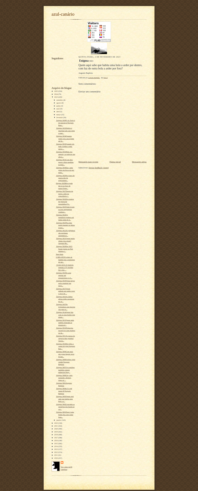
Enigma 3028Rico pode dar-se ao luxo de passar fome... (64, 185)
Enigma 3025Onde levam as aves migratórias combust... (65, 209)
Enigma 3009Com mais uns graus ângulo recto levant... (65, 354)
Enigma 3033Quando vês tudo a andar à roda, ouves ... (65, 146)
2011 (56, 455)
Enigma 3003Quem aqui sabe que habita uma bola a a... (65, 398)
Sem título (59, 254)
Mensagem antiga (139, 162)
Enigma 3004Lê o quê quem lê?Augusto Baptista (64, 391)
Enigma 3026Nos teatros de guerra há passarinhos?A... (65, 201)
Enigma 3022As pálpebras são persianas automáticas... (65, 233)
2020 (56, 429)
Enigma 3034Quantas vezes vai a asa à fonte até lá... (65, 138)
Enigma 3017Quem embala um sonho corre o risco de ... (65, 291)
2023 (56, 97)
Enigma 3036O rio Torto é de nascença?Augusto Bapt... (65, 122)
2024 (56, 94)
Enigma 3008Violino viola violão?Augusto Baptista (65, 362)
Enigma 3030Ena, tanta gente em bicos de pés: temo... (65, 170)
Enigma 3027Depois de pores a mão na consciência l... (64, 193)
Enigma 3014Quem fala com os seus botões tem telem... (65, 314)
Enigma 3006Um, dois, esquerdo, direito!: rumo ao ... (64, 377)
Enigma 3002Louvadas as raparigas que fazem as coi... (65, 406)
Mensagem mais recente (88, 162)
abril (58, 111)
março (58, 115)
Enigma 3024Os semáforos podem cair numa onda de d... (65, 217)
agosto (58, 103)
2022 (56, 423)
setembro (59, 100)
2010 (56, 458)
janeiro (59, 420)
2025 (56, 91)
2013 (56, 449)
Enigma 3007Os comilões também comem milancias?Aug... (65, 369)
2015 (56, 443)
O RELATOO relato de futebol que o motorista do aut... (65, 259)
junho (58, 106)
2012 (56, 452)
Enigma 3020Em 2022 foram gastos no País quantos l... (64, 248)
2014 (56, 446)
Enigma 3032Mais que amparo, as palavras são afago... (65, 154)
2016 (56, 440)
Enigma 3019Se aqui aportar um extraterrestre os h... (64, 275)
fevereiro (59, 117)
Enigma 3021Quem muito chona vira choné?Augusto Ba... (65, 240)
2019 (56, 432)
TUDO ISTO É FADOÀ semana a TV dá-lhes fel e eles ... (64, 267)
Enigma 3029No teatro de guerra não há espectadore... (65, 178)
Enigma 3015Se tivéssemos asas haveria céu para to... (65, 306)
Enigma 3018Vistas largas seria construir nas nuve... (65, 283)
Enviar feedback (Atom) (99, 168)
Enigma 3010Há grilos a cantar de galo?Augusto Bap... (65, 346)
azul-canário (63, 14)
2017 (56, 438)
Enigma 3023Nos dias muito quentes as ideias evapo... (65, 225)
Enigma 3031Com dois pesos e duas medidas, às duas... (65, 162)
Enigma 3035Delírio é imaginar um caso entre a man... (65, 130)
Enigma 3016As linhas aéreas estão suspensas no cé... (65, 299)
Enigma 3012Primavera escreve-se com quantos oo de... (65, 330)
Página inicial (115, 162)
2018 (56, 435)
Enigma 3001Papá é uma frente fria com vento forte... (65, 414)
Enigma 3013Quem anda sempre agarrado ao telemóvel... (65, 322)
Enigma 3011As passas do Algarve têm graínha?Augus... (65, 338)
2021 (56, 426)
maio (58, 109)
